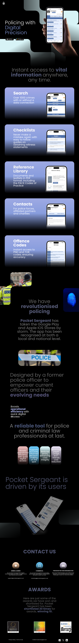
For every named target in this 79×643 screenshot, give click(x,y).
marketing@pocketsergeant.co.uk (39, 578)
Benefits (58, 3)
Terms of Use (19, 639)
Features (42, 3)
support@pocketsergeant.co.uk (16, 578)
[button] (12, 416)
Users (64, 3)
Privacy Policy (12, 639)
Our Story (50, 3)
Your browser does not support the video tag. (65, 411)
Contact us (73, 3)
